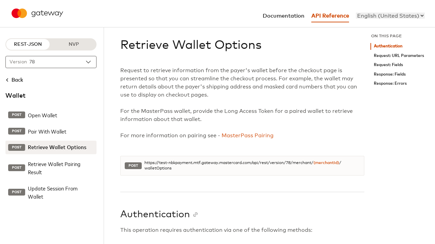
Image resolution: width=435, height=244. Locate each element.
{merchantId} (326, 163)
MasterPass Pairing (248, 135)
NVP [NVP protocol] (74, 44)
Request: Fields (388, 65)
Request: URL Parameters (399, 56)
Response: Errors (390, 83)
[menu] (390, 16)
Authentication (388, 46)
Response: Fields (390, 74)
